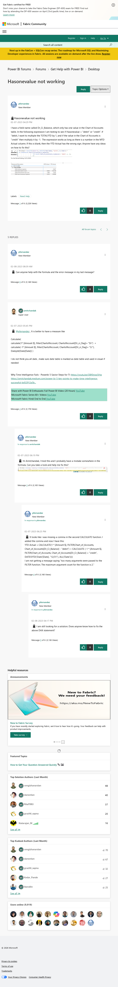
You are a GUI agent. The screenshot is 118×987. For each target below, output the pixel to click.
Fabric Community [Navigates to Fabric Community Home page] (34, 24)
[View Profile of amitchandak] (30, 310)
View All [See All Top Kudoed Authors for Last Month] (15, 893)
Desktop (94, 69)
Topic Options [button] (99, 89)
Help (93, 38)
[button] (83, 89)
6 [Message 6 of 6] (20, 282)
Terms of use (7, 966)
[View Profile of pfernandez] (23, 103)
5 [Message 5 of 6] (40, 640)
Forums (41, 69)
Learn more (9, 14)
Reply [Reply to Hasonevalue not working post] (100, 210)
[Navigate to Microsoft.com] (10, 24)
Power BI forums (19, 69)
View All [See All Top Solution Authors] (15, 829)
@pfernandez (23, 331)
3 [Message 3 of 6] (27, 485)
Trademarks (7, 971)
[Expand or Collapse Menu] (4, 31)
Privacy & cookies (9, 961)
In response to (29, 444)
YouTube (80, 390)
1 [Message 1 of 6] (20, 203)
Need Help (25, 196)
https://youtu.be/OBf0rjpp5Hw (86, 374)
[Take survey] (20, 735)
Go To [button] (103, 38)
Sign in (83, 38)
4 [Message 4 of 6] (33, 574)
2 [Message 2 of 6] (20, 409)
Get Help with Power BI (67, 69)
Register (71, 38)
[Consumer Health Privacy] (40, 977)
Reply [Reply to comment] (100, 289)
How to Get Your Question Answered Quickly (33, 764)
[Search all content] (78, 45)
